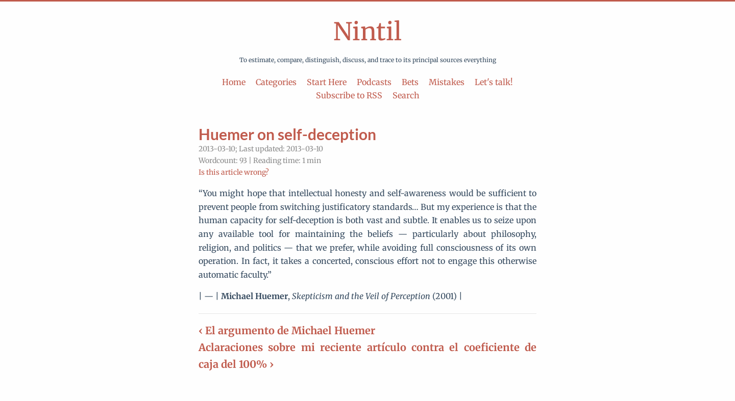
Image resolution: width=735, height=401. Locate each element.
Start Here (327, 82)
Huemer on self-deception (287, 134)
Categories (276, 82)
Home (234, 82)
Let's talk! (494, 82)
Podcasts (374, 82)
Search (406, 95)
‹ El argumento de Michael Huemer (287, 330)
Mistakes (446, 82)
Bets (410, 82)
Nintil (367, 31)
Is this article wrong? (234, 172)
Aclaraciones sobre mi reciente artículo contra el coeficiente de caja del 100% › (367, 355)
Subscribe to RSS (349, 95)
